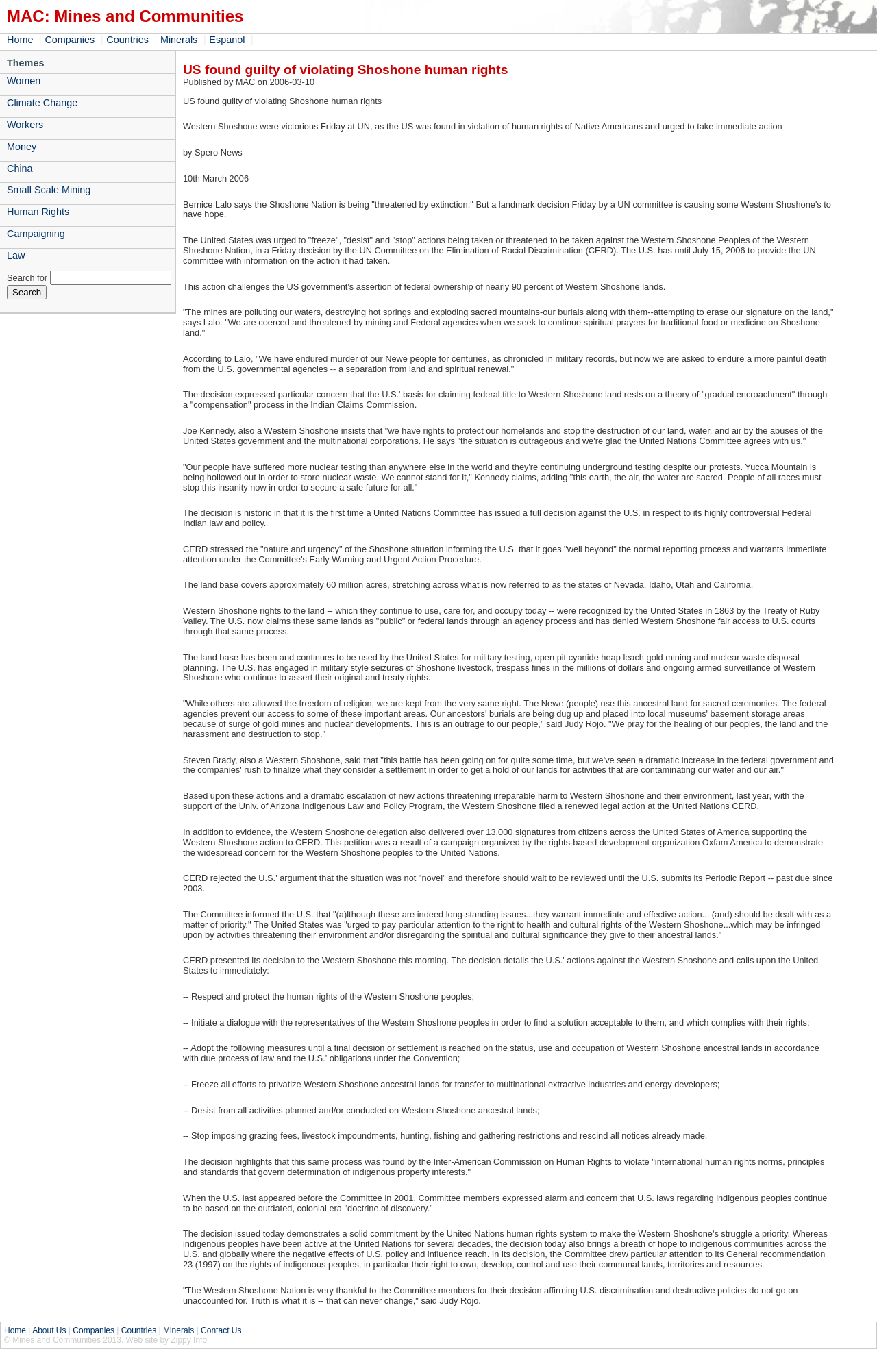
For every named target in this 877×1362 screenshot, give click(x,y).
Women (23, 80)
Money (21, 146)
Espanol (227, 39)
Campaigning (36, 233)
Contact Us (221, 1330)
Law (16, 255)
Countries (127, 39)
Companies (70, 39)
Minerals (178, 39)
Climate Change (42, 102)
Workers (25, 124)
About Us (49, 1330)
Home (20, 39)
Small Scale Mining (48, 189)
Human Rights (38, 211)
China (20, 168)
